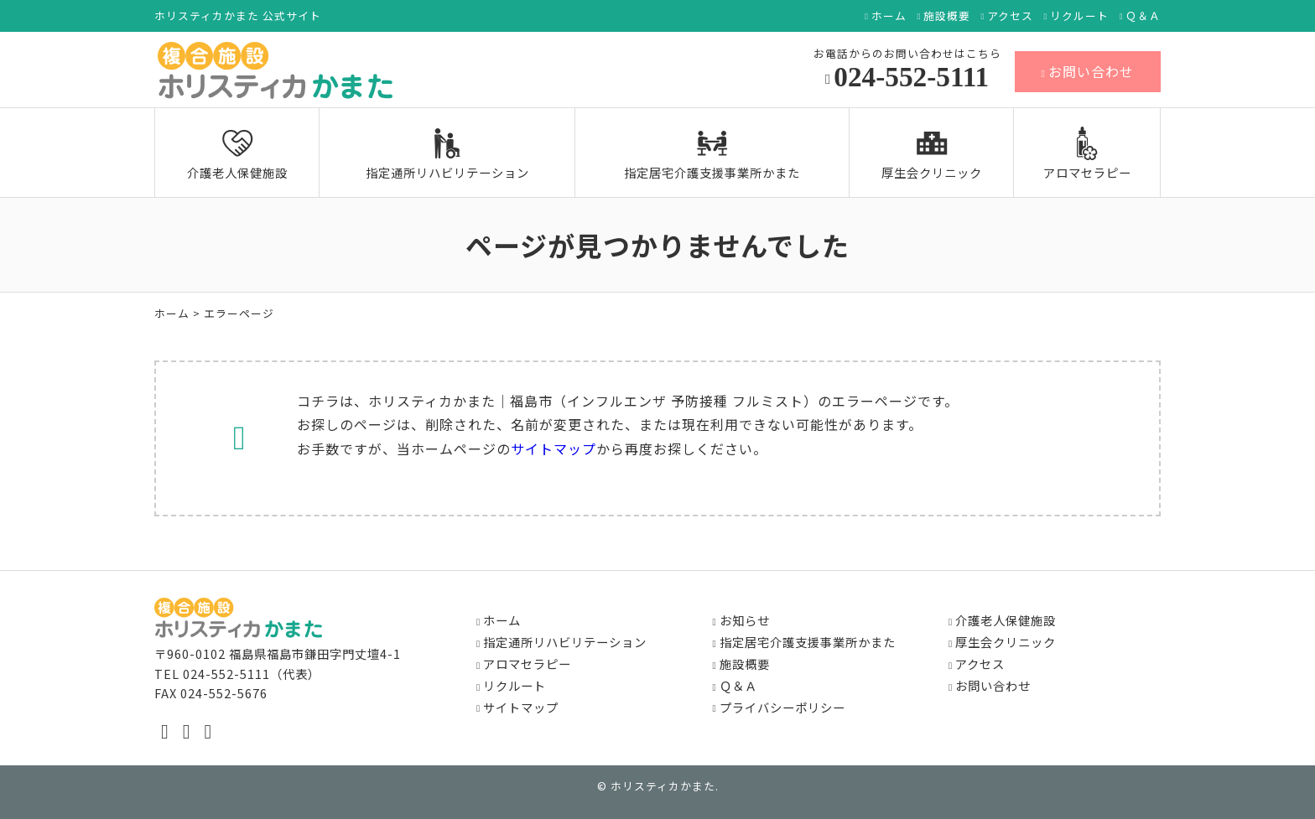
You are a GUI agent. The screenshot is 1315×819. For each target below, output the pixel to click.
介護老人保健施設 (237, 154)
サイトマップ (553, 448)
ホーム (889, 16)
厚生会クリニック (931, 154)
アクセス (1010, 16)
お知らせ (745, 620)
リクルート (1079, 16)
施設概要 (946, 16)
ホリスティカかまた (663, 786)
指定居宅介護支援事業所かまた (712, 154)
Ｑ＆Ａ (1143, 16)
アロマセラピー (1087, 154)
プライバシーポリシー (782, 707)
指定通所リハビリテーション (447, 154)
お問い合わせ (1088, 71)
